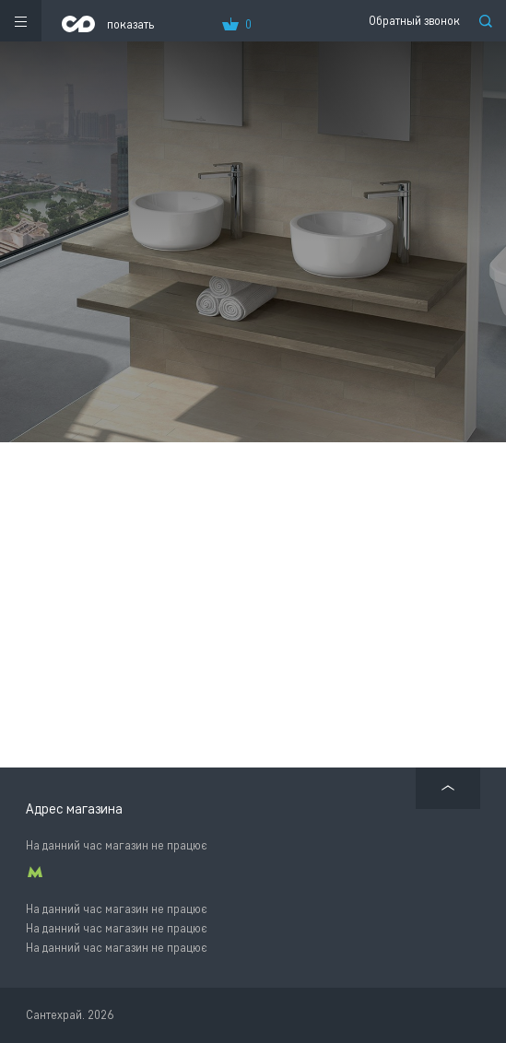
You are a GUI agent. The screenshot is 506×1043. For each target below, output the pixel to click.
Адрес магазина (74, 809)
